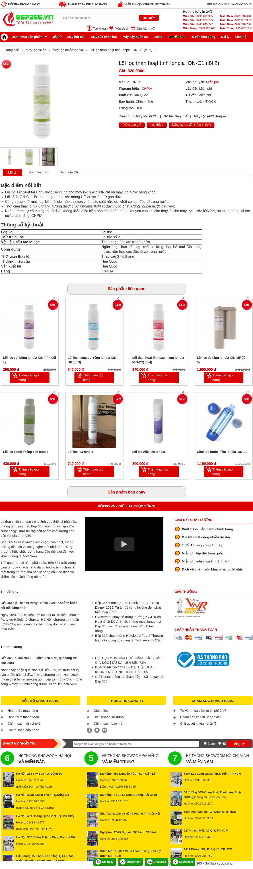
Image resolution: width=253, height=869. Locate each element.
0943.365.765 (198, 20)
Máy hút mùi (76, 37)
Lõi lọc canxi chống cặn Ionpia (25, 452)
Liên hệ (240, 37)
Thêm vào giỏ (131, 125)
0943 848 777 (36, 822)
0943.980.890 (36, 843)
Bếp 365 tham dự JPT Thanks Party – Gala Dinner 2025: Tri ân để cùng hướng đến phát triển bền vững (128, 607)
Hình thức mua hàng (23, 710)
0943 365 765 (36, 780)
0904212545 (119, 820)
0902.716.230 (235, 24)
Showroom (183, 862)
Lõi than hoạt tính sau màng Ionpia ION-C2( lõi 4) (158, 360)
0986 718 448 (203, 837)
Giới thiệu (101, 710)
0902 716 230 (203, 803)
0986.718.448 (235, 16)
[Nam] (205, 743)
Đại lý (225, 37)
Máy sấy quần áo (135, 37)
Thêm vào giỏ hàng (29, 377)
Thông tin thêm (38, 172)
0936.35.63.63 (235, 20)
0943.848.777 (198, 24)
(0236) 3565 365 (125, 786)
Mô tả (12, 172)
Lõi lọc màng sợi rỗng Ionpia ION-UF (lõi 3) (92, 360)
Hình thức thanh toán (23, 717)
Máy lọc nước (36, 50)
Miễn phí (212, 82)
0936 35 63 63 (203, 818)
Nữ (224, 743)
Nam (211, 743)
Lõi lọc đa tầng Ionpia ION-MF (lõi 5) (222, 360)
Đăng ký (238, 744)
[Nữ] (219, 743)
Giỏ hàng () (146, 28)
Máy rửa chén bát (104, 37)
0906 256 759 (203, 855)
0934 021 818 (119, 801)
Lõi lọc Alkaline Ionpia (148, 452)
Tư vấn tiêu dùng (202, 37)
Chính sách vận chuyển (25, 723)
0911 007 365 (203, 780)
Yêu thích (122, 28)
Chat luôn (156, 862)
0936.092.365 (198, 16)
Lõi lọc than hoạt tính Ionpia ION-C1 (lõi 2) (120, 50)
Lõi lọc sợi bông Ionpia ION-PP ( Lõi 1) (29, 360)
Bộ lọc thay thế (175, 116)
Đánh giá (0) (69, 172)
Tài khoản (100, 28)
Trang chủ (11, 50)
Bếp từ (57, 37)
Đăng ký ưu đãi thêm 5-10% (191, 125)
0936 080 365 (119, 838)
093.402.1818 (236, 28)
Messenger (130, 862)
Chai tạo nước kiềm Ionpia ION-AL (222, 452)
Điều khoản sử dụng (109, 717)
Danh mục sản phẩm (23, 37)
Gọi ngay (104, 862)
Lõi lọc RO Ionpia (80, 452)
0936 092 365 (36, 801)
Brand (158, 37)
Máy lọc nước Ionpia (68, 50)
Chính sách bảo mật (108, 723)
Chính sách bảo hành (23, 730)
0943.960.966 (199, 28)
